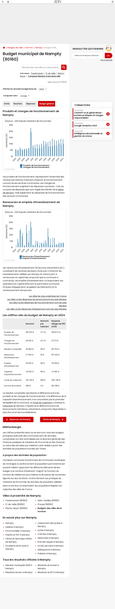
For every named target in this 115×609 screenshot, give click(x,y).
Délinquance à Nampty (49, 550)
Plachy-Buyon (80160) (16, 508)
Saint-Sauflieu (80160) (48, 500)
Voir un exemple (106, 60)
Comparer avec (10, 96)
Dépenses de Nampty (18, 419)
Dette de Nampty (53, 419)
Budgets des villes (15, 48)
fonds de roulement (42, 403)
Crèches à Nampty (47, 534)
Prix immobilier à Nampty (17, 531)
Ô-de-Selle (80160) (15, 504)
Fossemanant (37, 73)
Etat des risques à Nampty (51, 542)
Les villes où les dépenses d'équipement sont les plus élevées (36, 309)
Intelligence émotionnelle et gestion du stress (88, 133)
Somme (29, 48)
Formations (82, 105)
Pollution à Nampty (47, 553)
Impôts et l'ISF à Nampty (17, 535)
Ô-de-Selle (50, 73)
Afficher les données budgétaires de (19, 89)
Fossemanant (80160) (16, 500)
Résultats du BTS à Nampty (51, 572)
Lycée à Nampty (46, 530)
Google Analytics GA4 (85, 125)
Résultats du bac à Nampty (18, 572)
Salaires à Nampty (14, 527)
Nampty (39, 48)
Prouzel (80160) (45, 504)
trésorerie (8, 406)
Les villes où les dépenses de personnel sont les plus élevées (37, 299)
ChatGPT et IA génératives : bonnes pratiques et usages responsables (88, 114)
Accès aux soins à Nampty (50, 546)
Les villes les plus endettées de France (48, 296)
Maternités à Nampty (48, 538)
